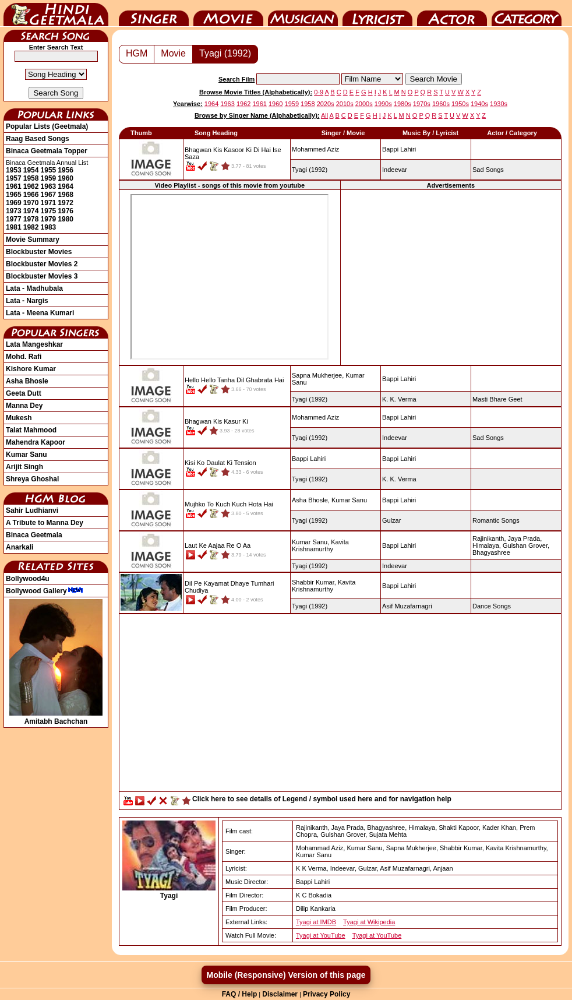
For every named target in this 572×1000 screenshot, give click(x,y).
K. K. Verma (399, 399)
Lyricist (377, 13)
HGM (136, 53)
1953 (14, 170)
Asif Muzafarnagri (407, 606)
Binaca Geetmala (34, 535)
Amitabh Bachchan (56, 717)
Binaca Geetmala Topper (46, 151)
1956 (65, 170)
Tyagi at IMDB (316, 921)
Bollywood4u (28, 579)
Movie (228, 13)
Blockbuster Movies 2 (41, 264)
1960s (441, 103)
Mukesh (19, 418)
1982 (31, 227)
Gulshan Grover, (526, 545)
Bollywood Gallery (44, 591)
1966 (31, 195)
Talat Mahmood (31, 430)
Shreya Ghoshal (32, 479)
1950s (460, 103)
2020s (325, 103)
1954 (31, 170)
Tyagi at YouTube (320, 935)
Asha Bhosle (27, 381)
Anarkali (19, 547)
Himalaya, (486, 545)
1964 (65, 186)
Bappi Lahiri (399, 149)
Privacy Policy (326, 994)
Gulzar (391, 520)
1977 (14, 219)
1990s (383, 103)
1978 (31, 219)
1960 (65, 178)
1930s (498, 103)
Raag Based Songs (37, 139)
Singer (154, 13)
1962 (31, 186)
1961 (14, 186)
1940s (479, 103)
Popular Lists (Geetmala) (47, 126)
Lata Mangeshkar (34, 344)
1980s (402, 103)
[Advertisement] (340, 705)
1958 (31, 178)
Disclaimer (280, 994)
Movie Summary (32, 239)
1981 (14, 227)
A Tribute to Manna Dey (44, 523)
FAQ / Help (239, 994)
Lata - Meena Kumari (40, 313)
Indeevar (394, 169)
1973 (14, 211)
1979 (49, 219)
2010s (345, 103)
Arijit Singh (24, 467)
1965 (14, 195)
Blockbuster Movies (39, 252)
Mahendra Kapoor (35, 442)
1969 (14, 203)
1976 (65, 211)
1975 (49, 211)
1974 (31, 211)
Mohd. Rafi (23, 357)
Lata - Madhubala (34, 288)
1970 (31, 203)
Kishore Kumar (31, 369)
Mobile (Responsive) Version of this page (285, 975)
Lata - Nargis (27, 301)
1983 (49, 227)
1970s (421, 103)
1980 (65, 219)
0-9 (318, 92)
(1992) (309, 169)
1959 (49, 178)
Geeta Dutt (23, 393)
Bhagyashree (491, 552)
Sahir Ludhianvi (32, 510)
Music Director (303, 13)
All (324, 115)
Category (527, 13)
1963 (49, 186)
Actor (452, 13)
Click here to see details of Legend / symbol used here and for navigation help (321, 799)
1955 (49, 170)
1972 (65, 203)
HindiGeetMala (55, 13)
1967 (49, 195)
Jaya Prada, (525, 538)
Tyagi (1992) (225, 53)
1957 (14, 178)
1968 (65, 195)
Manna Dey (24, 406)
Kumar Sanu (26, 454)
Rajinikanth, (489, 538)
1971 (49, 203)
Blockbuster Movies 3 (41, 276)
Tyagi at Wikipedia (369, 921)
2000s (364, 103)
